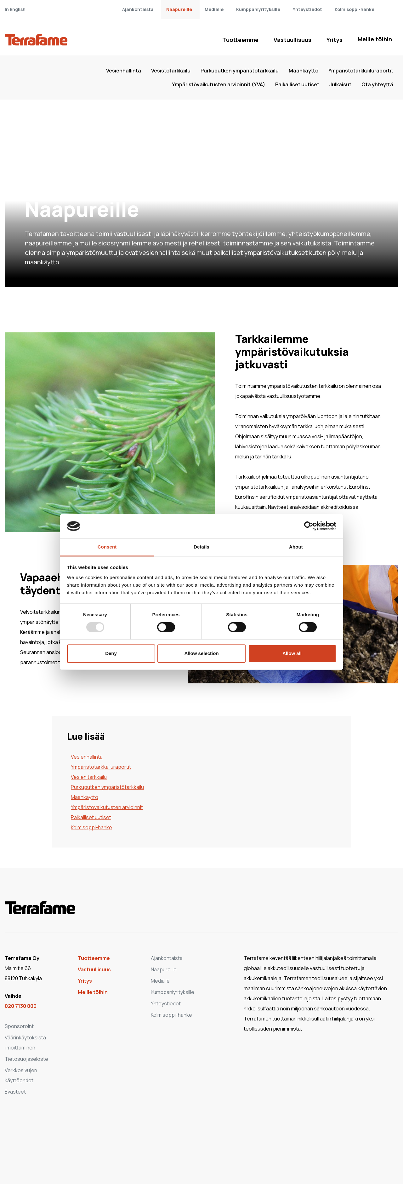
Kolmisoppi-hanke (354, 9)
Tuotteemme (240, 39)
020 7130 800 (21, 1006)
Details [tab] (201, 546)
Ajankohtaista (138, 9)
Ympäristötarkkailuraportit (360, 70)
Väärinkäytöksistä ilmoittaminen (25, 1042)
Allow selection (201, 653)
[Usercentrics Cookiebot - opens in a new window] (308, 526)
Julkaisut (340, 84)
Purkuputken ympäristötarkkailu (240, 70)
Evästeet (15, 1091)
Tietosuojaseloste (26, 1058)
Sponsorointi (20, 1026)
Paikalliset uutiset (297, 84)
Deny (111, 653)
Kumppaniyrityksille (258, 9)
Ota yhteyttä (377, 84)
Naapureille (179, 9)
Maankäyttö (303, 70)
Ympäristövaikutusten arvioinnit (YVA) (218, 84)
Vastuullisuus (292, 39)
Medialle (214, 9)
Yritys (334, 39)
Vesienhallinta (123, 70)
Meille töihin (375, 39)
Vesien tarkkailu (89, 776)
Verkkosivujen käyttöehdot (21, 1075)
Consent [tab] (107, 546)
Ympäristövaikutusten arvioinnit (107, 807)
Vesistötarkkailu (170, 70)
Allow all (292, 653)
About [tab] (296, 546)
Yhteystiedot (307, 9)
